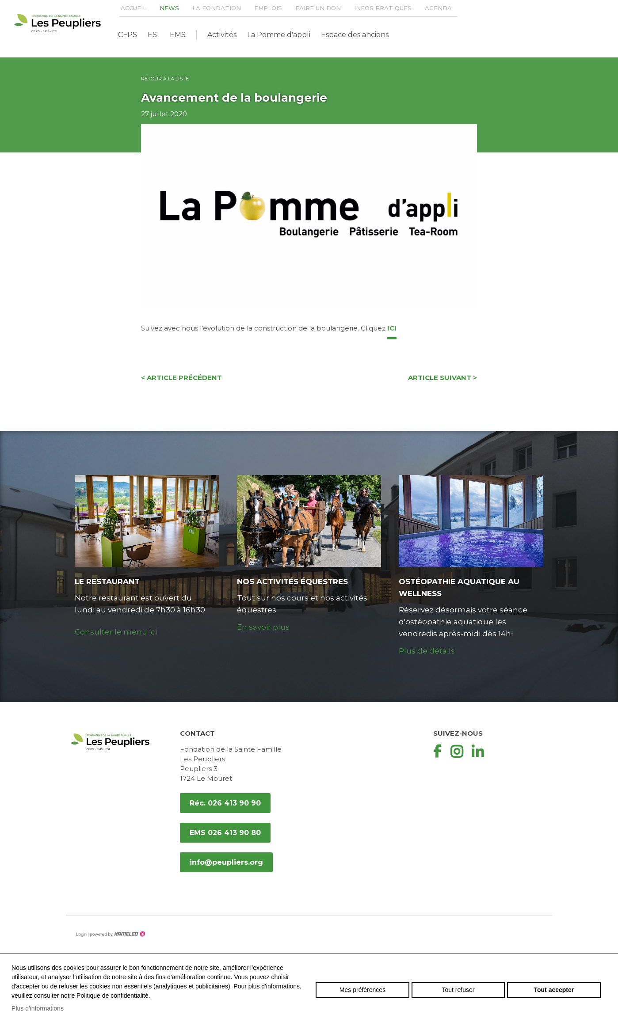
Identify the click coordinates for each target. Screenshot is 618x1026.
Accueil (133, 7)
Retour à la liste (165, 79)
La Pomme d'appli (278, 34)
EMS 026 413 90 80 (225, 832)
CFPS (127, 34)
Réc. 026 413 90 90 (225, 803)
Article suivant (442, 377)
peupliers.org (57, 23)
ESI (153, 34)
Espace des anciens (355, 34)
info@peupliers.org (226, 862)
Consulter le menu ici (116, 631)
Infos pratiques (383, 7)
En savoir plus (263, 627)
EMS (178, 34)
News (169, 7)
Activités (222, 34)
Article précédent (181, 377)
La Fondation (216, 7)
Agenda (438, 7)
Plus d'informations (37, 1008)
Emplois (268, 7)
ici (392, 328)
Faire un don (318, 7)
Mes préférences (362, 989)
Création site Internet (116, 934)
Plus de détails (427, 650)
